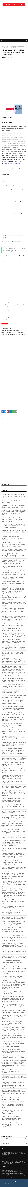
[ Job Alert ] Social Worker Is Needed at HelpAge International (12, 906)
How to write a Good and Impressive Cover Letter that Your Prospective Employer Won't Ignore (12, 1124)
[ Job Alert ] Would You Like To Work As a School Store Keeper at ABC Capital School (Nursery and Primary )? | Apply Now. (13, 930)
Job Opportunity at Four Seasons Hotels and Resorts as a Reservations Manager (13, 1011)
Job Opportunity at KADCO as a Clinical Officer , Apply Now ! (12, 992)
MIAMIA (14, 1185)
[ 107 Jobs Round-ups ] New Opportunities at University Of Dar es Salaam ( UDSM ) (14, 786)
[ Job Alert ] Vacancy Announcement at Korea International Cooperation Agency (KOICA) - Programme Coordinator (13, 635)
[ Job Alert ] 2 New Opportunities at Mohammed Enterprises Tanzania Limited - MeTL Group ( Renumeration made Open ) (13, 1092)
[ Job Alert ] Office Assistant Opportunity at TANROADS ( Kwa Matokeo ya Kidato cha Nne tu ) (14, 731)
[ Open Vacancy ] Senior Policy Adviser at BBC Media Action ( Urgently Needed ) (13, 917)
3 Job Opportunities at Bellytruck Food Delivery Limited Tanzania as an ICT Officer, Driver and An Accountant (12, 561)
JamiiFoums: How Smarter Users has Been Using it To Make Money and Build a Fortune (13, 770)
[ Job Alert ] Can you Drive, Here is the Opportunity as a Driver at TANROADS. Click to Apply (12, 719)
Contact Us (13, 1181)
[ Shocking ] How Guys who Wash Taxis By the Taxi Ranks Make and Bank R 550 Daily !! (13, 532)
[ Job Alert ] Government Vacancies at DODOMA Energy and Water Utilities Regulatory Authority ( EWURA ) (12, 800)
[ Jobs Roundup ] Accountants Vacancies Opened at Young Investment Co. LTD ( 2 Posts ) (13, 1016)
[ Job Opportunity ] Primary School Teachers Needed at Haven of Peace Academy (12, 962)
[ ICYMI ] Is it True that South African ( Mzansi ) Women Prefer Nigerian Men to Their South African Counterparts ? (13, 544)
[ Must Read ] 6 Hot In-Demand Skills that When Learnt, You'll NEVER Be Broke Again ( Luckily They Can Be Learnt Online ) (13, 1029)
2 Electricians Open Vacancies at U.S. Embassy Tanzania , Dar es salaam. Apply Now (13, 1077)
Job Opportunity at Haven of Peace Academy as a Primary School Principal (12, 977)
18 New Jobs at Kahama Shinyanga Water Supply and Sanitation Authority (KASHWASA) (13, 1071)
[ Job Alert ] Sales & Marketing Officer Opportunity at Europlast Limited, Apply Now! (12, 1006)
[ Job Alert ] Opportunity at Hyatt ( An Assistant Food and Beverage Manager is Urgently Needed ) (13, 686)
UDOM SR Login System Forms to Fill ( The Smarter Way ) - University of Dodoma (13, 758)
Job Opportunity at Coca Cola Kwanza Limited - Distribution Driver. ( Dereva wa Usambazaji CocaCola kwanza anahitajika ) (13, 611)
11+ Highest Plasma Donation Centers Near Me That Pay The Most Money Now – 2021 (14, 496)
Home (2, 46)
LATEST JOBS (7, 46)
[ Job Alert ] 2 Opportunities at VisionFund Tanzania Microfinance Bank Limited (13, 549)
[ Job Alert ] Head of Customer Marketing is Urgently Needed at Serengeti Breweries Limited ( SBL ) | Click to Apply (13, 572)
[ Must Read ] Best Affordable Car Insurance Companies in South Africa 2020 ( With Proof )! (12, 519)
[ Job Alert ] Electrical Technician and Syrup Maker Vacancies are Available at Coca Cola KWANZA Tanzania (12, 708)
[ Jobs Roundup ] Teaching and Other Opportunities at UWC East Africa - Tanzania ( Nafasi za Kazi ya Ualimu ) (12, 776)
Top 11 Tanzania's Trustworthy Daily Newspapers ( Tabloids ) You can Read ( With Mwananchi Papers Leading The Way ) (13, 946)
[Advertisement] (14, 23)
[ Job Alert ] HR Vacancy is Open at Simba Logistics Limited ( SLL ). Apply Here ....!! (13, 868)
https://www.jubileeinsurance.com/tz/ (12, 163)
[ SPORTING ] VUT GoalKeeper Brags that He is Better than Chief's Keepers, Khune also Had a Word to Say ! (13, 525)
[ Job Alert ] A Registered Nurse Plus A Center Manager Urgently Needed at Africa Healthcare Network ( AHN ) (13, 817)
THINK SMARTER (14, 1143)
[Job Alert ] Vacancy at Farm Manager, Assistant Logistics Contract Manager (12, 1056)
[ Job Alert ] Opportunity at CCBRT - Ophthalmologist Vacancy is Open (11, 629)
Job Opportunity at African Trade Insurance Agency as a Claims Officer (12, 624)
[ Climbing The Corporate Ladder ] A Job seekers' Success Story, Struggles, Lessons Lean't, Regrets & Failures (13, 923)
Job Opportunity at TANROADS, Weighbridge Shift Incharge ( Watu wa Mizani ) (12, 737)
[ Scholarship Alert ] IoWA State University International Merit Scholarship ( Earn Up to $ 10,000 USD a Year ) (13, 597)
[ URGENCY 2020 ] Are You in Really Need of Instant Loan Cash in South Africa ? (13, 506)
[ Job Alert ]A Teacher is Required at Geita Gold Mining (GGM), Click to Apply (13, 696)
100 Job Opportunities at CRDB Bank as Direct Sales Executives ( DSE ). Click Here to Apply (13, 603)
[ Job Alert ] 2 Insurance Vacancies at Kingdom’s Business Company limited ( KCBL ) (13, 653)
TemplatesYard (15, 1183)
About (9, 1181)
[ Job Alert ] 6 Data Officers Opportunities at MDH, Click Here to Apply (13, 567)
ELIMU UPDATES (14, 1134)
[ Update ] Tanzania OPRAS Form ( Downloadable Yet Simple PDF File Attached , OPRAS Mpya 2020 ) (11, 1118)
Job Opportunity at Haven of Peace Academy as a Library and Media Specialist (14, 967)
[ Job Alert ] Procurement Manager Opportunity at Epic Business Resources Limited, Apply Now (13, 1051)
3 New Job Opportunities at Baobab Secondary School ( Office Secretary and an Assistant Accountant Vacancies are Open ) (13, 1036)
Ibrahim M (4, 57)
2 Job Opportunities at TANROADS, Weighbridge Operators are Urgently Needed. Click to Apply (12, 725)
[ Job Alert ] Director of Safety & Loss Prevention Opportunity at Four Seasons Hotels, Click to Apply (13, 680)
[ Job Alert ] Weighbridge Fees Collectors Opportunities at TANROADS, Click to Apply (14, 713)
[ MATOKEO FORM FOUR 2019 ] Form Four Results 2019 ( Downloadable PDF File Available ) (13, 583)
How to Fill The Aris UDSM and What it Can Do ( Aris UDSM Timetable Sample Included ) (13, 764)
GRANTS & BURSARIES (14, 1136)
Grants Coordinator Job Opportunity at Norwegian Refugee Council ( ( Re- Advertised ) (12, 1023)
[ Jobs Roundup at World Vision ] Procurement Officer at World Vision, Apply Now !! (14, 901)
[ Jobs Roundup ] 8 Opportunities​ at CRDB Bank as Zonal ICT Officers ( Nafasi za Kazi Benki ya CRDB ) (13, 744)
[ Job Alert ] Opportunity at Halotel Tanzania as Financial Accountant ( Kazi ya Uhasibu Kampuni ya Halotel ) (13, 641)
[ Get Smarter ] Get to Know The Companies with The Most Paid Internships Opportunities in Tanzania (12, 1099)
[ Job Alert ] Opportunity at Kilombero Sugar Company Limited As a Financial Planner (12, 806)
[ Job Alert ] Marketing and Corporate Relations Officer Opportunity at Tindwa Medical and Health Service (13, 702)
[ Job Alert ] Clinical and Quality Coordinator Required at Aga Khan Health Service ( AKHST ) (13, 831)
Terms (19, 1181)
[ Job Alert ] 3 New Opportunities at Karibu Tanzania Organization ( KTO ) (13, 811)
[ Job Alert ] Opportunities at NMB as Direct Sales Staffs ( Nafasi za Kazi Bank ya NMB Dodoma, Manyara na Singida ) (13, 647)
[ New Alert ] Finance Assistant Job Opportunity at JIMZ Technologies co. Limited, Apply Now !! (12, 1112)
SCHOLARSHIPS (14, 1141)
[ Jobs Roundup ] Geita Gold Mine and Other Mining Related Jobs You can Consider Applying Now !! (12, 862)
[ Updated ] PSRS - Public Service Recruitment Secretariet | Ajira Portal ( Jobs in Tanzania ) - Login (12, 555)
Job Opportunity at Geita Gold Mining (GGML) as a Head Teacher (12, 691)
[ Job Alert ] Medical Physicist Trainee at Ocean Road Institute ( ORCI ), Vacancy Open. (13, 1105)
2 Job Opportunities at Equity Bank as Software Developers (12, 578)
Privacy (23, 1181)
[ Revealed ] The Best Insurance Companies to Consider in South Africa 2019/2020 (12, 538)
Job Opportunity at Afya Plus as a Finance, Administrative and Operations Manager (13, 956)
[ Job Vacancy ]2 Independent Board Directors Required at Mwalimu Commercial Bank (12, 912)
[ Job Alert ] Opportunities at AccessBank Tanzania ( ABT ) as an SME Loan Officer (13, 836)
